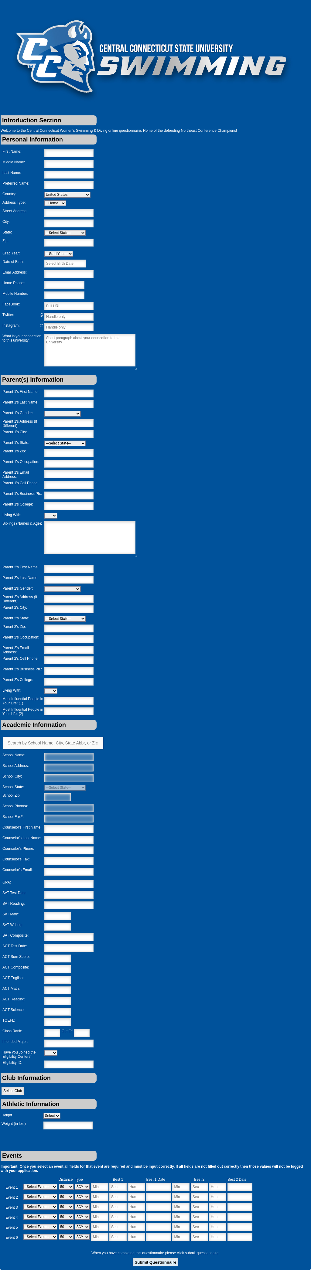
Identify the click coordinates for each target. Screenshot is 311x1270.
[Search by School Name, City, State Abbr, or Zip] (53, 743)
